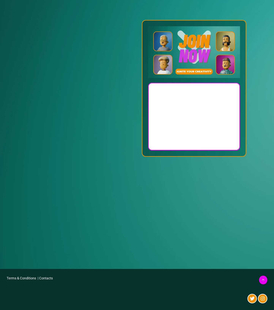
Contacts (46, 278)
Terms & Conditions (22, 278)
